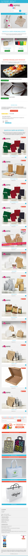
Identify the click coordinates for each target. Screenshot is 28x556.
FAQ (15, 0)
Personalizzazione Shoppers (15, 528)
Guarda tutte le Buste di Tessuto (14, 457)
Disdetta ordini (3, 521)
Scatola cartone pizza (14, 386)
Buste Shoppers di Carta (5, 527)
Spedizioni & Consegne (5, 520)
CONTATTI (11, 0)
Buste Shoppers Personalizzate (6, 526)
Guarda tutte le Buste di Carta (14, 432)
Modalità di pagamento (5, 519)
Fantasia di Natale (14, 317)
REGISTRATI (6, 2)
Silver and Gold (14, 294)
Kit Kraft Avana (14, 248)
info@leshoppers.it (8, 515)
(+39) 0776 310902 (6, 0)
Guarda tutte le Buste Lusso (14, 481)
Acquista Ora (7, 50)
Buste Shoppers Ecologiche (5, 528)
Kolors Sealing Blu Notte (14, 155)
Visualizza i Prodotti (5, 80)
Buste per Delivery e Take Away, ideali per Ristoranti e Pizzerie (11, 531)
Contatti (2, 512)
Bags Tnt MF (21, 48)
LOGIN (2, 2)
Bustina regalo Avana (14, 178)
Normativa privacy (4, 522)
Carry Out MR (14, 271)
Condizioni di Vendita (4, 518)
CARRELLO (12, 2)
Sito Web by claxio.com (14, 553)
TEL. (2, 0)
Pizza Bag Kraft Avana (7, 48)
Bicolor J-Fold (14, 363)
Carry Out (14, 340)
